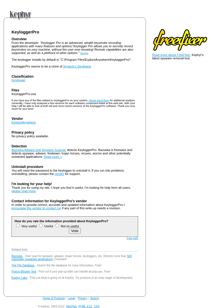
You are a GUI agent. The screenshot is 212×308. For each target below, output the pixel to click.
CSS (97, 306)
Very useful (26, 226)
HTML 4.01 (85, 306)
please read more (24, 191)
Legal (71, 298)
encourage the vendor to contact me (36, 208)
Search (94, 298)
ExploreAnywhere (24, 122)
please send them (99, 100)
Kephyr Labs (19, 277)
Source (84, 53)
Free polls (132, 238)
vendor (59, 174)
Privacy (82, 298)
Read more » (53, 156)
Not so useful (67, 226)
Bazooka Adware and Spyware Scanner (39, 150)
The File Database (23, 265)
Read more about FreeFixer (171, 55)
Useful (46, 226)
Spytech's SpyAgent (77, 66)
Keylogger (19, 80)
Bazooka (17, 256)
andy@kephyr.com (112, 306)
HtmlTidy (71, 306)
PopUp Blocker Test (24, 271)
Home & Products (54, 298)
